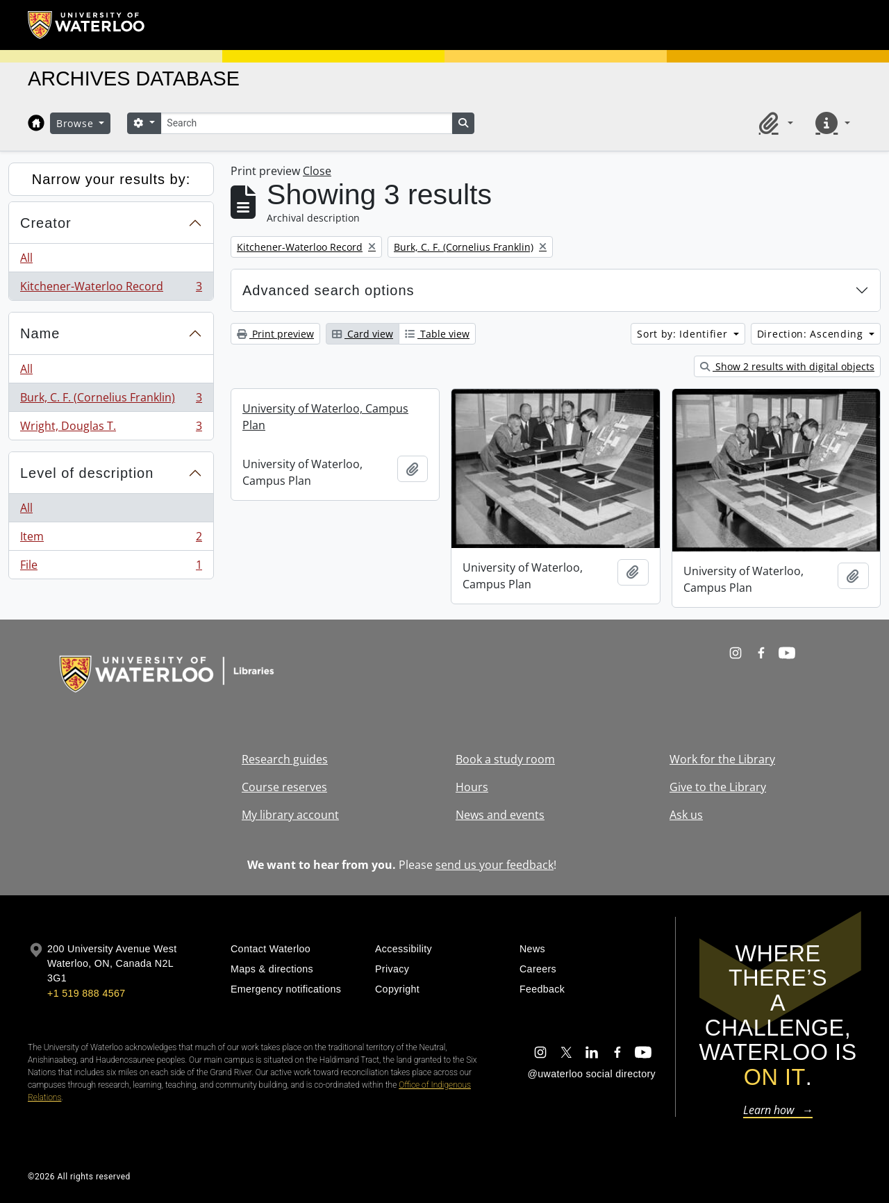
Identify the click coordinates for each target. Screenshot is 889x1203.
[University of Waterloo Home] (87, 25)
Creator (46, 223)
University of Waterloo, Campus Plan (325, 417)
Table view (437, 333)
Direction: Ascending (812, 333)
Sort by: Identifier (684, 333)
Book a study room (505, 759)
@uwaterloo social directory (592, 1073)
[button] (774, 123)
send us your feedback (494, 864)
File (110, 567)
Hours (472, 787)
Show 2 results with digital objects (787, 366)
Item (110, 539)
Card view (362, 333)
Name (40, 333)
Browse (76, 123)
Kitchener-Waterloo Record (110, 289)
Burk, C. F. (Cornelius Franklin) (110, 400)
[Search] (306, 123)
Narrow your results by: (111, 179)
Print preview (275, 333)
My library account (290, 814)
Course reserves (284, 787)
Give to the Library (718, 787)
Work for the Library (722, 759)
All (26, 257)
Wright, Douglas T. (110, 428)
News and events (500, 814)
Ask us (686, 814)
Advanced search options (328, 290)
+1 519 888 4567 (86, 993)
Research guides (285, 759)
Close (317, 171)
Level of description (86, 473)
